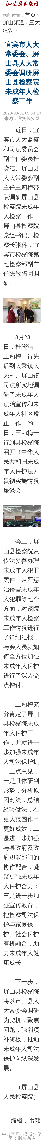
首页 (30, 15)
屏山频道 (13, 22)
